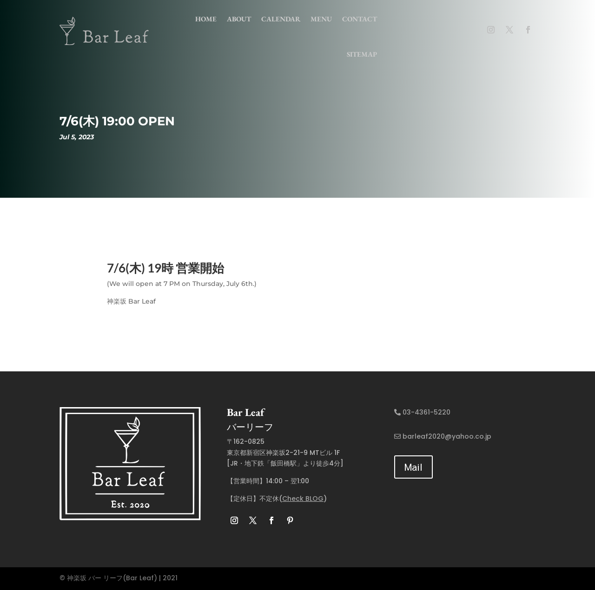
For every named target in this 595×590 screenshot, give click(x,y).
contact (359, 18)
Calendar (280, 18)
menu (321, 18)
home (206, 18)
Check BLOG (303, 498)
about (239, 18)
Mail (413, 466)
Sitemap (362, 54)
